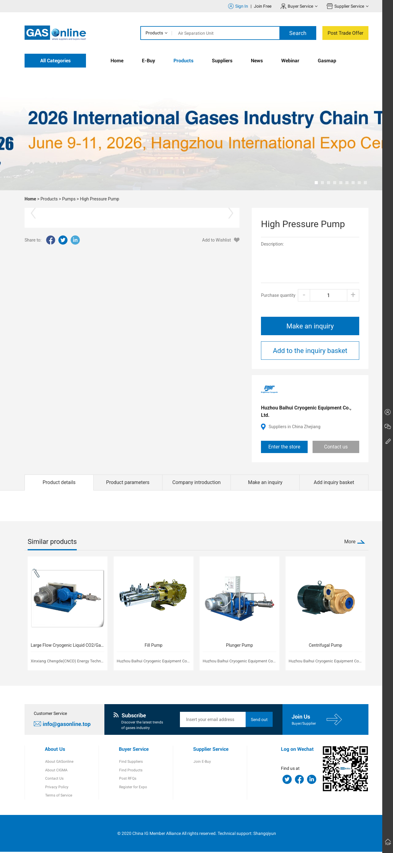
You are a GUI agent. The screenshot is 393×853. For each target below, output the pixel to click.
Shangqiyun (264, 834)
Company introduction (196, 482)
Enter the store (284, 447)
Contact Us (54, 779)
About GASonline (59, 762)
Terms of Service (58, 796)
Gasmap (327, 61)
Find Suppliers (130, 762)
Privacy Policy (56, 788)
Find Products (130, 771)
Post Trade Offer (345, 33)
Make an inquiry (310, 326)
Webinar (290, 61)
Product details (59, 482)
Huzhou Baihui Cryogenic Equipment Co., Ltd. (306, 411)
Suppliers (222, 61)
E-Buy (148, 61)
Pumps (69, 198)
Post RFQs (127, 779)
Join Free (262, 6)
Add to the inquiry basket (310, 351)
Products (154, 32)
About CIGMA (56, 771)
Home (117, 61)
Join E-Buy (202, 762)
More (350, 542)
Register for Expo (133, 788)
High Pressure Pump (99, 198)
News (257, 61)
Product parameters (128, 482)
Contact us (336, 447)
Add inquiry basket (334, 482)
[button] (316, 182)
